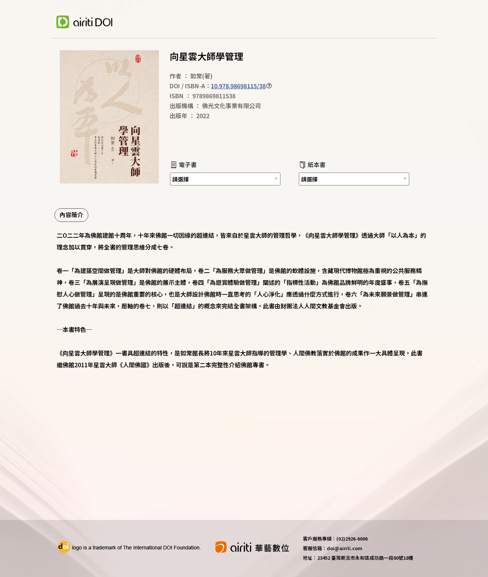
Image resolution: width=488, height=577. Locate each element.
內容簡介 (71, 214)
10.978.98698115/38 (238, 85)
